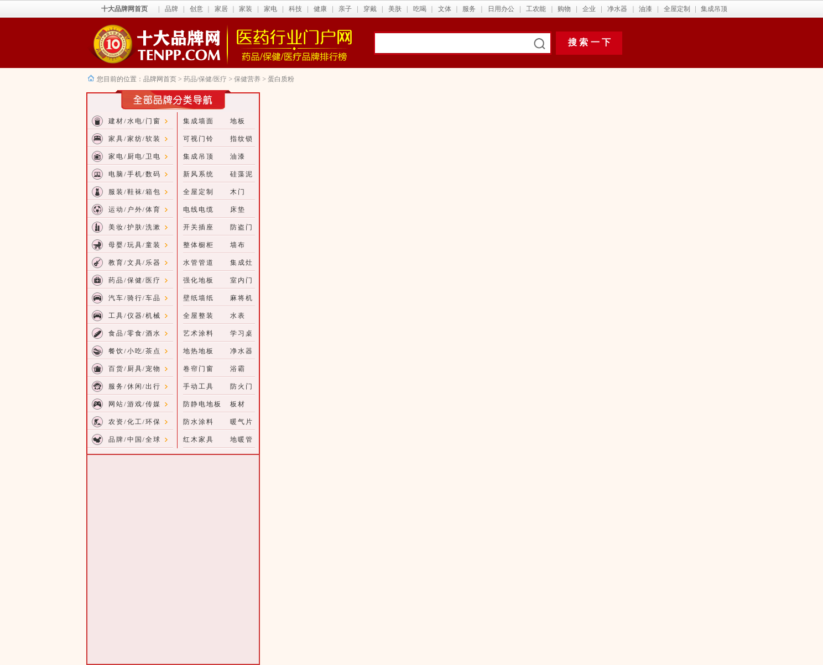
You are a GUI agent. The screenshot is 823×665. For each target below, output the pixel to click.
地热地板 (198, 351)
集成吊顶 (714, 9)
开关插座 (198, 227)
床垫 (238, 209)
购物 (564, 9)
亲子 (345, 9)
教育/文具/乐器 (134, 262)
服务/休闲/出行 (134, 386)
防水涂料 (198, 422)
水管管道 (198, 262)
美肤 (395, 9)
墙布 (238, 245)
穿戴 (370, 9)
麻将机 (241, 298)
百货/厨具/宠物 (134, 369)
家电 (270, 9)
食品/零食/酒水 (134, 333)
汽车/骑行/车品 (134, 298)
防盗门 (241, 227)
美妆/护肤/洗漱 (134, 227)
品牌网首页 (160, 79)
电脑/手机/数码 (134, 174)
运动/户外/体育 (134, 209)
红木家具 (198, 439)
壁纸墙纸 (198, 298)
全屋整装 (198, 316)
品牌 (171, 9)
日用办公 (501, 9)
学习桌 (241, 333)
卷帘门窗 (198, 369)
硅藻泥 (241, 174)
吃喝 (419, 9)
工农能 (536, 9)
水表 (238, 316)
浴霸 (238, 369)
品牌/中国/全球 (134, 439)
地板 (238, 121)
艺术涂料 (198, 333)
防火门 (241, 386)
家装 (245, 9)
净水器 (617, 9)
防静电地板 (202, 404)
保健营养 (247, 79)
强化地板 (198, 280)
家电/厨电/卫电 (134, 156)
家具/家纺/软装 (134, 139)
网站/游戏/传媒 (134, 404)
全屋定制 (677, 9)
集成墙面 (198, 121)
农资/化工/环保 (134, 422)
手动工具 (198, 386)
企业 (589, 9)
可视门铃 (198, 139)
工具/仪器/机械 (134, 316)
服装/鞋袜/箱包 (134, 192)
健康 (320, 9)
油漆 (645, 9)
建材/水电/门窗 (134, 121)
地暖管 (241, 439)
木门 (238, 192)
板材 (238, 404)
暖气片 (241, 422)
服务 (469, 9)
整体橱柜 (198, 245)
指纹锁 (241, 139)
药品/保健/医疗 (205, 79)
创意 (196, 9)
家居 (221, 9)
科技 (295, 9)
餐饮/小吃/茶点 (134, 351)
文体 (444, 9)
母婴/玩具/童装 (134, 245)
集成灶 (241, 262)
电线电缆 (198, 209)
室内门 (241, 280)
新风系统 (198, 174)
